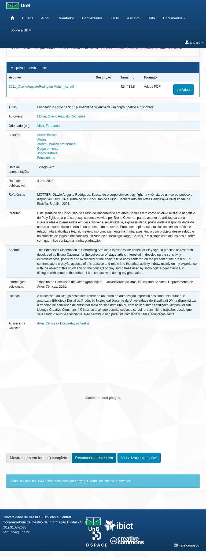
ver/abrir (183, 89)
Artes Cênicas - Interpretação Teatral (63, 323)
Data (151, 18)
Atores (41, 139)
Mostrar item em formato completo (38, 458)
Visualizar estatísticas (139, 458)
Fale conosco (186, 545)
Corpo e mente (47, 149)
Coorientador (92, 18)
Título (114, 18)
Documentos (174, 18)
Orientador (65, 18)
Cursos (27, 18)
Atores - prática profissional (56, 144)
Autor (45, 18)
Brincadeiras (46, 158)
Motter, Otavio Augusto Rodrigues (61, 116)
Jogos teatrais (47, 153)
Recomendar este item (94, 458)
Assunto (133, 18)
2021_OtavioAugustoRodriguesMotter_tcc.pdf (41, 86)
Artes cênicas (46, 135)
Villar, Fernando (48, 126)
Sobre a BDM (20, 30)
